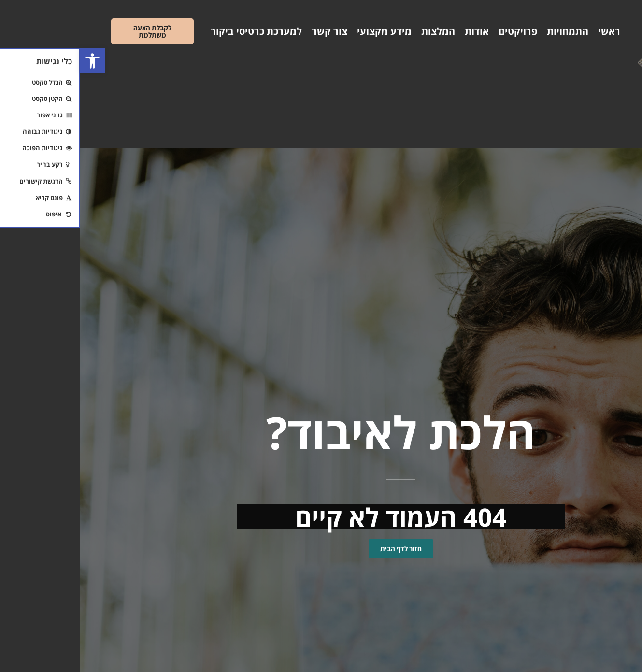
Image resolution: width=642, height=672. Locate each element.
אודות (397, 31)
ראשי (529, 31)
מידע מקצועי (304, 31)
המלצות (358, 31)
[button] (12, 60)
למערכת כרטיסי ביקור (176, 31)
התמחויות (488, 31)
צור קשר (250, 31)
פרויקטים (438, 31)
